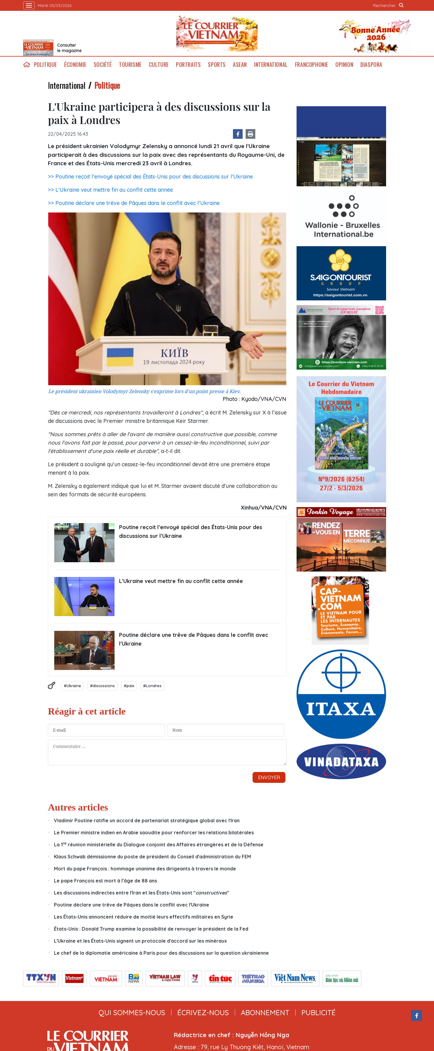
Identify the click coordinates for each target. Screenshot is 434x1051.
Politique (45, 64)
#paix (129, 685)
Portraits (188, 64)
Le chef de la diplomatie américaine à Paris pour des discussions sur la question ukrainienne (161, 953)
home (26, 64)
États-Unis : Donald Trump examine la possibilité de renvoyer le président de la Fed (151, 929)
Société (103, 64)
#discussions (102, 685)
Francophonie (311, 64)
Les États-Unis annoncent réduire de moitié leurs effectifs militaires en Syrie (143, 917)
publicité (318, 1012)
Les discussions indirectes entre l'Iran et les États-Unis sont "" (141, 893)
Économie (75, 64)
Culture (159, 64)
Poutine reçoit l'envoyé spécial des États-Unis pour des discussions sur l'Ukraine (190, 531)
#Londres (152, 685)
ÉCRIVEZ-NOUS (203, 1012)
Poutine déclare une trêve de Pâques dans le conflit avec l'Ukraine (193, 639)
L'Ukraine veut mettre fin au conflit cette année (181, 581)
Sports (217, 64)
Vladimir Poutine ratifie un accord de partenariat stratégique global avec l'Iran (147, 820)
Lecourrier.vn (217, 33)
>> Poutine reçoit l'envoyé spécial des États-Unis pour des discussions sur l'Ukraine (150, 176)
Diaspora (371, 64)
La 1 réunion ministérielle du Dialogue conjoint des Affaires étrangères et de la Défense (158, 845)
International (271, 64)
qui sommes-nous (132, 1012)
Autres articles (78, 807)
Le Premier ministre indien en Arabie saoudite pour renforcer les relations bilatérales (154, 832)
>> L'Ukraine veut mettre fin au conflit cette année (110, 189)
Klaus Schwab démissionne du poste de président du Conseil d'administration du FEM (152, 857)
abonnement (265, 1012)
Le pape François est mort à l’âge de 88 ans (105, 881)
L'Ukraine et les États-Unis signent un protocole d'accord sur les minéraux (140, 941)
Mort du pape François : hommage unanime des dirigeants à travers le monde (145, 869)
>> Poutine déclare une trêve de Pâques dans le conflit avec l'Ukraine (134, 203)
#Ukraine (72, 685)
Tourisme (130, 64)
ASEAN (240, 64)
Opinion (344, 64)
